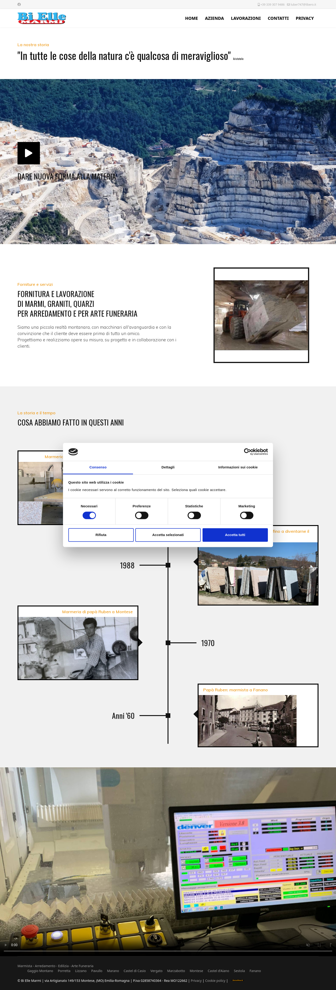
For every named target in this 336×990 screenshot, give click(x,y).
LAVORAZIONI (246, 18)
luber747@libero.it (303, 5)
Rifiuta (100, 535)
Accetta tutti (235, 535)
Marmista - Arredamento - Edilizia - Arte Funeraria (55, 966)
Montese (196, 971)
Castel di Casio (135, 971)
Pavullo (96, 971)
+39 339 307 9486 (272, 5)
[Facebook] (19, 4)
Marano (113, 971)
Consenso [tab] (97, 467)
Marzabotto (176, 971)
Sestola (239, 971)
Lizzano (81, 971)
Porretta (64, 971)
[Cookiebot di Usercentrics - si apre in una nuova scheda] (247, 451)
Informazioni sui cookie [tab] (238, 467)
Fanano (255, 971)
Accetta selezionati (168, 535)
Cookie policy (215, 980)
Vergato (156, 971)
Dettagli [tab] (168, 467)
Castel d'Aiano (218, 971)
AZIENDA (214, 18)
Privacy (196, 980)
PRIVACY (305, 18)
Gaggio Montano (40, 971)
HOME (191, 18)
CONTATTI (278, 18)
